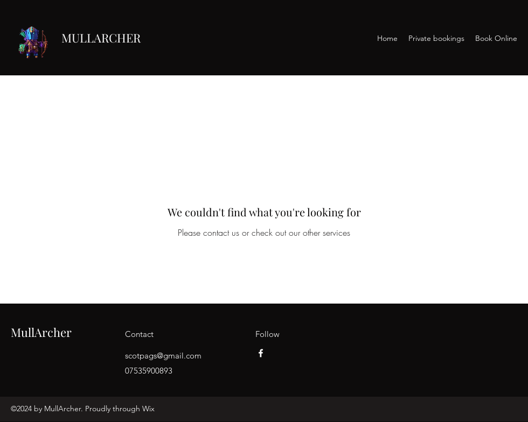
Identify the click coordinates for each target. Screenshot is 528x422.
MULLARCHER (101, 38)
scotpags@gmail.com (163, 355)
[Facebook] (260, 353)
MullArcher (41, 332)
